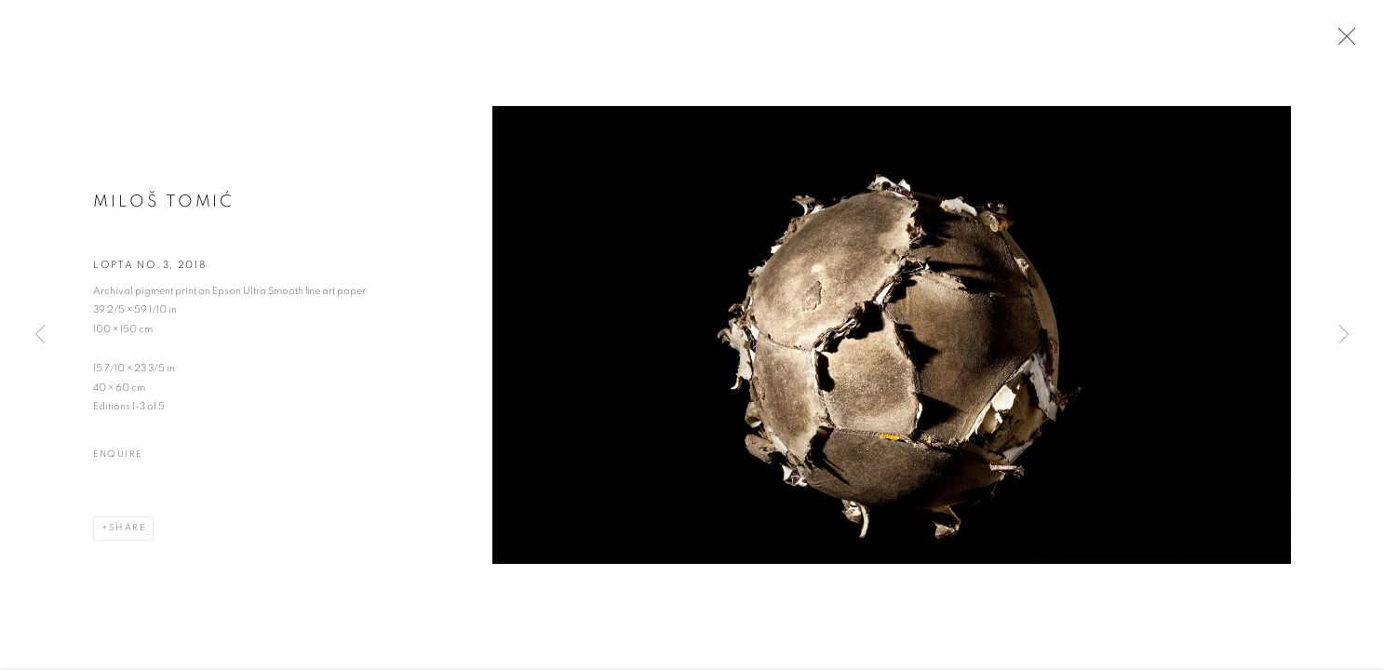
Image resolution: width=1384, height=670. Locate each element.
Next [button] (1344, 335)
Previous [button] (40, 335)
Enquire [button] (117, 468)
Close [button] (1361, 42)
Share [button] (127, 540)
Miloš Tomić (164, 216)
